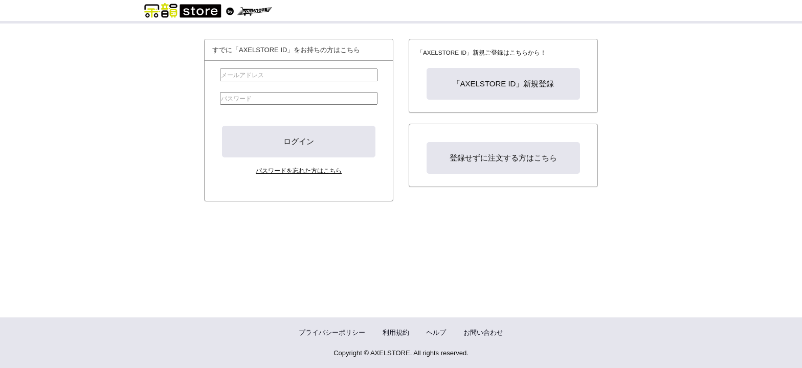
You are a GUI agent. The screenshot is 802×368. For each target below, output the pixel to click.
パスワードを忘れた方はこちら (299, 170)
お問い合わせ (483, 332)
